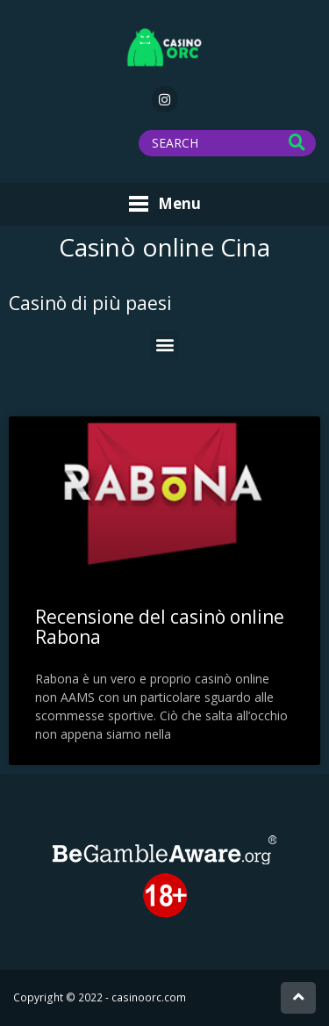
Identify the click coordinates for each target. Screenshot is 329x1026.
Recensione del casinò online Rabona (159, 626)
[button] (164, 344)
